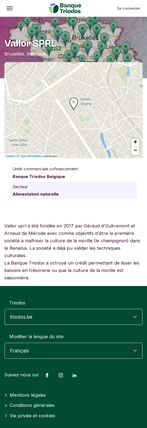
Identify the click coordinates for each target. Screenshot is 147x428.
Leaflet (10, 156)
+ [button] (135, 142)
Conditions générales (29, 405)
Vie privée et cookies (29, 415)
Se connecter (128, 8)
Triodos (17, 302)
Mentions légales (25, 395)
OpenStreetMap (31, 156)
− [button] (135, 151)
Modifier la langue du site (36, 336)
